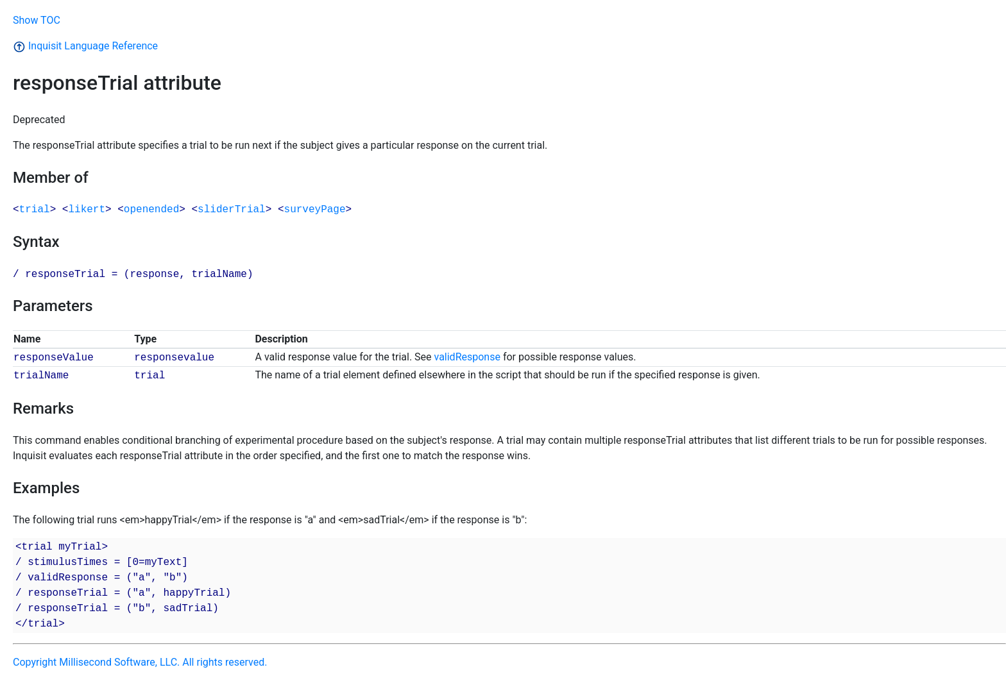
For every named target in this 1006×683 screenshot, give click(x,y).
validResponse (467, 357)
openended (151, 210)
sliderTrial (232, 210)
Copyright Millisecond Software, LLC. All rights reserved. (140, 662)
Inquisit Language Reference (85, 46)
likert (86, 210)
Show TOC (36, 20)
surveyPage (315, 210)
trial (34, 210)
